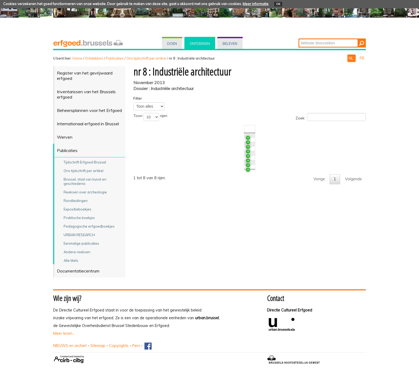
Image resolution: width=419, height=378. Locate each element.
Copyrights (119, 345)
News (150, 137)
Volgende (353, 243)
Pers (136, 345)
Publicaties (115, 58)
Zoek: (331, 117)
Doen (172, 43)
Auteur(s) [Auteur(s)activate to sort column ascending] (339, 129)
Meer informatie (256, 4)
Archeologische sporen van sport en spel (181, 147)
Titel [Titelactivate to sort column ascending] (148, 129)
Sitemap (97, 345)
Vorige (319, 243)
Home (77, 58)
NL (351, 58)
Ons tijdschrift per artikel (146, 58)
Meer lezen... (64, 333)
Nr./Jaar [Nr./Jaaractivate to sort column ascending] (314, 129)
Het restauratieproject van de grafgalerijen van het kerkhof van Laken (206, 172)
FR (362, 58)
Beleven (230, 43)
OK (278, 4)
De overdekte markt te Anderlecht (175, 202)
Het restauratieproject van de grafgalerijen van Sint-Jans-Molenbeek (205, 163)
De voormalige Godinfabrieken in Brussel (180, 192)
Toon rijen (150, 117)
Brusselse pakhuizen (162, 217)
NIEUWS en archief (70, 345)
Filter (137, 98)
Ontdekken (200, 43)
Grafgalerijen (156, 182)
